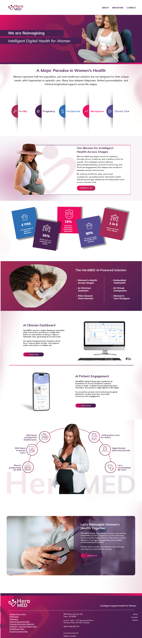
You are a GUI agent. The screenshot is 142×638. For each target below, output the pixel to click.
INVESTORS (117, 7)
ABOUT (105, 7)
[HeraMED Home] (15, 8)
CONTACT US (86, 188)
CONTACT (131, 7)
